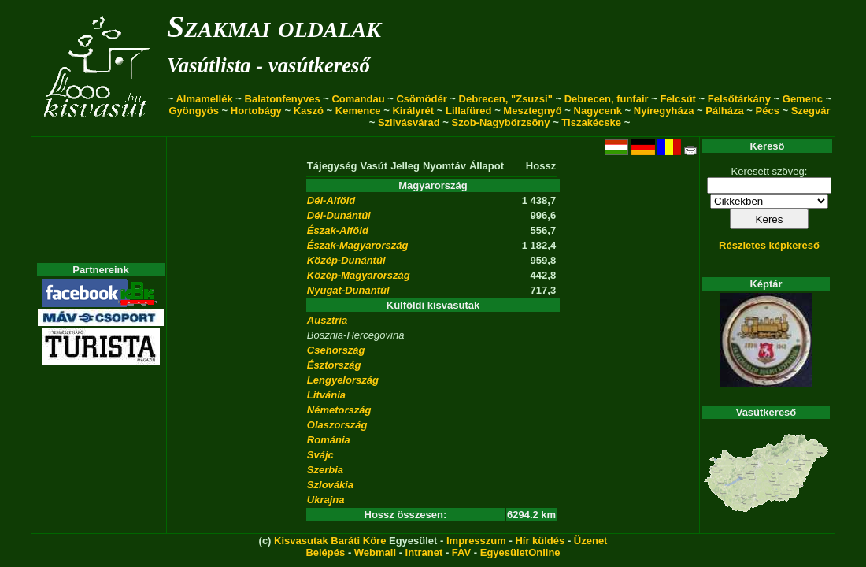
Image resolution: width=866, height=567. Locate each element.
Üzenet (591, 541)
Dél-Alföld (331, 200)
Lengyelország (343, 380)
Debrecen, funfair (606, 99)
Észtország (334, 365)
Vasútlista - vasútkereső (268, 65)
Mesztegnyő (532, 111)
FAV (461, 552)
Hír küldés (539, 541)
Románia (328, 440)
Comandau (357, 99)
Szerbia (325, 470)
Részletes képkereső (769, 245)
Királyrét (413, 111)
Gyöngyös (193, 111)
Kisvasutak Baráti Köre (330, 541)
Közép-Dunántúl (346, 260)
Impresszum (476, 541)
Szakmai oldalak (274, 26)
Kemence (358, 111)
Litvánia (326, 395)
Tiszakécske (591, 122)
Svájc (320, 455)
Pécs (767, 111)
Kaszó (309, 111)
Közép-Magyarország (358, 275)
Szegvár (811, 111)
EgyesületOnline (520, 552)
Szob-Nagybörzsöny (501, 122)
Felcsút (678, 99)
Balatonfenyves (282, 99)
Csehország (336, 350)
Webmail (375, 552)
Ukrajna (326, 500)
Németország (339, 410)
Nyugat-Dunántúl (348, 290)
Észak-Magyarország (358, 245)
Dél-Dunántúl (339, 215)
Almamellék (204, 99)
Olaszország (337, 425)
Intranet (424, 552)
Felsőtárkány (739, 99)
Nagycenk (598, 111)
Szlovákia (330, 485)
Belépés (325, 552)
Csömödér (421, 99)
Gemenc (803, 99)
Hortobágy (256, 111)
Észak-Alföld (337, 230)
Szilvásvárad (409, 122)
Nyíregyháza (664, 111)
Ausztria (327, 320)
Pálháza (724, 111)
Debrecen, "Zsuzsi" (506, 99)
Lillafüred (469, 111)
